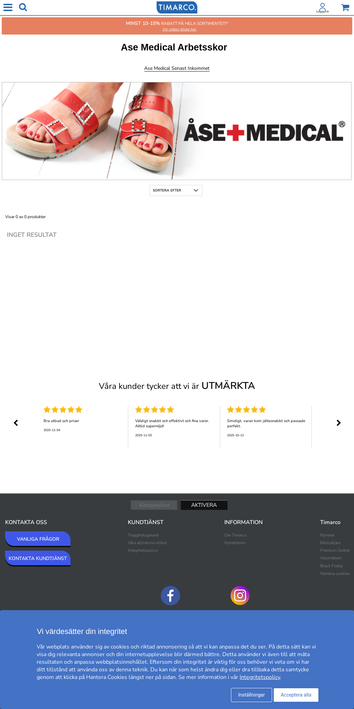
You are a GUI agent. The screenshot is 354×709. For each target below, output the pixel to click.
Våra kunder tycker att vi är (177, 385)
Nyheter (327, 535)
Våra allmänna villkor (147, 542)
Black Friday (331, 566)
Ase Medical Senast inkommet (176, 68)
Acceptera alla (296, 695)
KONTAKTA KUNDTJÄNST (38, 558)
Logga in (322, 11)
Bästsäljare (330, 542)
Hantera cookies (335, 573)
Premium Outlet (335, 550)
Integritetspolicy (143, 550)
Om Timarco (235, 535)
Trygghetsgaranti (143, 535)
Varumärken (331, 558)
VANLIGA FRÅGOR (38, 539)
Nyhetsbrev (234, 542)
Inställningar (251, 695)
